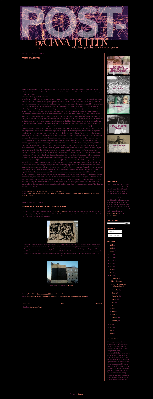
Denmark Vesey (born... (118, 126)
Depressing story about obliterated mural (44, 206)
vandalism (84, 296)
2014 (111, 269)
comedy (35, 193)
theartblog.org (70, 285)
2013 (111, 273)
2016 (111, 263)
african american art (32, 296)
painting (67, 296)
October (114, 293)
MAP (59, 296)
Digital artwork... (119, 87)
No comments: (60, 191)
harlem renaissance (51, 296)
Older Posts (98, 303)
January (114, 320)
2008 (111, 333)
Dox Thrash (42, 296)
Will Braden (29, 195)
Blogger (80, 394)
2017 (111, 260)
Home (63, 303)
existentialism (42, 193)
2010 (111, 327)
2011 (111, 324)
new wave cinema (83, 193)
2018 (111, 257)
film (48, 193)
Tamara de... (118, 106)
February (115, 317)
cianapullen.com (122, 209)
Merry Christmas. (31, 57)
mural (63, 296)
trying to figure (60, 211)
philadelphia (74, 296)
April (113, 311)
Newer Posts (26, 303)
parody (90, 193)
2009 (111, 330)
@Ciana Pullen (112, 215)
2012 (111, 276)
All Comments (114, 235)
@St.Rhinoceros (112, 213)
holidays (74, 193)
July (113, 302)
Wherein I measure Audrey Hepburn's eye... (119, 68)
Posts (111, 232)
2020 (111, 251)
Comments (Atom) (36, 307)
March (114, 314)
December (115, 278)
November (115, 290)
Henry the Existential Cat (64, 193)
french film (53, 193)
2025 (111, 245)
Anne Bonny (118, 145)
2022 (111, 248)
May (113, 308)
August (114, 299)
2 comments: (60, 294)
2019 (111, 254)
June (113, 305)
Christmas (30, 193)
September (115, 296)
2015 (111, 266)
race (79, 296)
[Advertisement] (117, 167)
